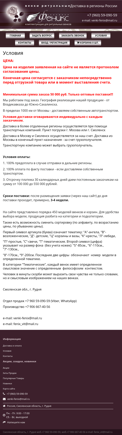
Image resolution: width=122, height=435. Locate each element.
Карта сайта (9, 388)
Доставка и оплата (12, 345)
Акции (6, 367)
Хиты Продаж (9, 373)
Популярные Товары (13, 378)
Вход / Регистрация (54, 42)
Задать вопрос (42, 35)
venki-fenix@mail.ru (18, 399)
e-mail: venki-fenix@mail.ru (99, 20)
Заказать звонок (72, 35)
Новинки (7, 383)
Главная (15, 35)
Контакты (24, 42)
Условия (101, 35)
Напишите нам (16, 422)
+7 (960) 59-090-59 (102, 15)
